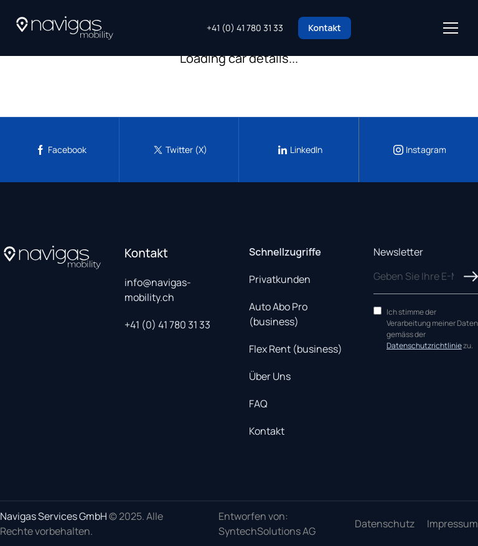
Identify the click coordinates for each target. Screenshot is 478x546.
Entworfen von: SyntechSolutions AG (267, 523)
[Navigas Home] (65, 28)
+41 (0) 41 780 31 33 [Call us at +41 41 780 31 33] (245, 28)
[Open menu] (450, 28)
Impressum (452, 523)
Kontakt (324, 28)
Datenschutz (385, 523)
